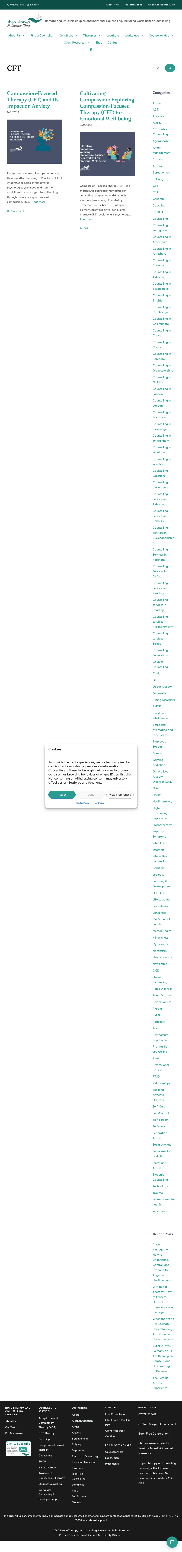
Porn (156, 1028)
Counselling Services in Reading (160, 588)
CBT (156, 185)
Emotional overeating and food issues (163, 730)
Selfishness (160, 1126)
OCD (156, 970)
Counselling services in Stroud (160, 638)
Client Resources (78, 42)
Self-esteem (161, 1119)
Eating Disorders (164, 700)
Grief (156, 788)
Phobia (157, 1008)
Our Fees (110, 1436)
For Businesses (14, 1433)
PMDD (157, 1015)
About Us (18, 35)
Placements (112, 1463)
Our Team (11, 1427)
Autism (157, 166)
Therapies (93, 35)
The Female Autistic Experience (160, 1383)
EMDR (157, 706)
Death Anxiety (162, 686)
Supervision (112, 1457)
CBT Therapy (47, 1433)
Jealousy (158, 874)
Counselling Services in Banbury (160, 516)
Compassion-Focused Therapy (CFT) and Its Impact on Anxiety (33, 99)
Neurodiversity (162, 957)
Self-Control (161, 1113)
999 (80, 1515)
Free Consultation (115, 1414)
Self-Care (159, 1106)
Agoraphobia (161, 141)
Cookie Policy (82, 803)
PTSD (156, 1076)
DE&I (156, 680)
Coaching (159, 205)
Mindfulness (160, 937)
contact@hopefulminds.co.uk (157, 1424)
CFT (22, 210)
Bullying (158, 179)
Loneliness (159, 912)
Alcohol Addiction (82, 1420)
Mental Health (162, 931)
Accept (62, 794)
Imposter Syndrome (83, 1462)
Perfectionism (162, 1002)
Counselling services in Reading (160, 605)
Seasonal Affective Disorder (159, 1095)
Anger (75, 1426)
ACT (156, 109)
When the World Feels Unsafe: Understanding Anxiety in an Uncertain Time (163, 1329)
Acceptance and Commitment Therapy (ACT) (48, 1422)
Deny (91, 794)
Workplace (135, 35)
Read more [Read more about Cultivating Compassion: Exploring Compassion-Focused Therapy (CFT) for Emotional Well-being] (87, 219)
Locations (112, 35)
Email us (33, 4)
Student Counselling (50, 1484)
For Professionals (133, 4)
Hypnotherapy (162, 825)
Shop (99, 42)
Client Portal (112, 4)
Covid (157, 673)
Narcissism (160, 950)
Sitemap (118, 1535)
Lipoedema (160, 906)
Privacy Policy (97, 803)
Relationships (161, 1083)
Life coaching (161, 899)
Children (158, 198)
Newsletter (160, 964)
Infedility (158, 843)
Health (157, 795)
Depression (160, 693)
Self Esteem (79, 1496)
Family (157, 753)
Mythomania (161, 944)
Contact (113, 42)
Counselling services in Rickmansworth (163, 622)
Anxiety (15, 210)
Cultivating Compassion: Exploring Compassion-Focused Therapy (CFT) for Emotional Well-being (107, 106)
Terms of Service (86, 1535)
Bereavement (162, 172)
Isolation (158, 868)
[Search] (170, 68)
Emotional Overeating (85, 1456)
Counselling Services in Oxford (160, 571)
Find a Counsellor (42, 35)
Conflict (158, 212)
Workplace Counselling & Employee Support (49, 1494)
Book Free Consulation (153, 1433)
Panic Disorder (162, 988)
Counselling (160, 218)
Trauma (158, 1193)
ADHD (157, 122)
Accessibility (104, 1535)
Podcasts (159, 1021)
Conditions (70, 35)
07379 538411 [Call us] (15, 4)
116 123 (138, 1515)
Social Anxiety (162, 1144)
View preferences (120, 794)
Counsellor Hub (163, 35)
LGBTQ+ (158, 893)
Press (156, 1058)
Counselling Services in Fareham (160, 554)
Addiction (159, 116)
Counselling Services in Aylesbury (160, 499)
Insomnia (159, 849)
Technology (160, 1186)
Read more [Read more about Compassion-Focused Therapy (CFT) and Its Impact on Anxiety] (39, 201)
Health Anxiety (162, 801)
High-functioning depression (160, 813)
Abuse (157, 103)
